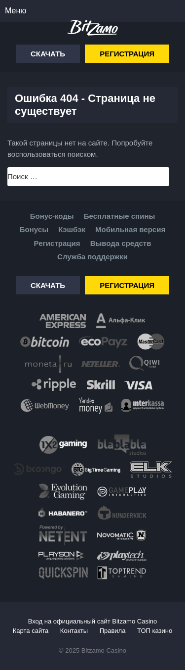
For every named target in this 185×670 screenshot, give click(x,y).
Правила (113, 630)
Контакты (74, 630)
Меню (15, 10)
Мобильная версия (130, 229)
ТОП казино (154, 630)
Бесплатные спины (119, 216)
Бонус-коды (52, 216)
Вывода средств (120, 243)
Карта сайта (30, 630)
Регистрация (127, 53)
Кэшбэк (71, 229)
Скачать (48, 53)
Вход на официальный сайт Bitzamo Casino (92, 621)
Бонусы (34, 229)
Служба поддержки (92, 256)
